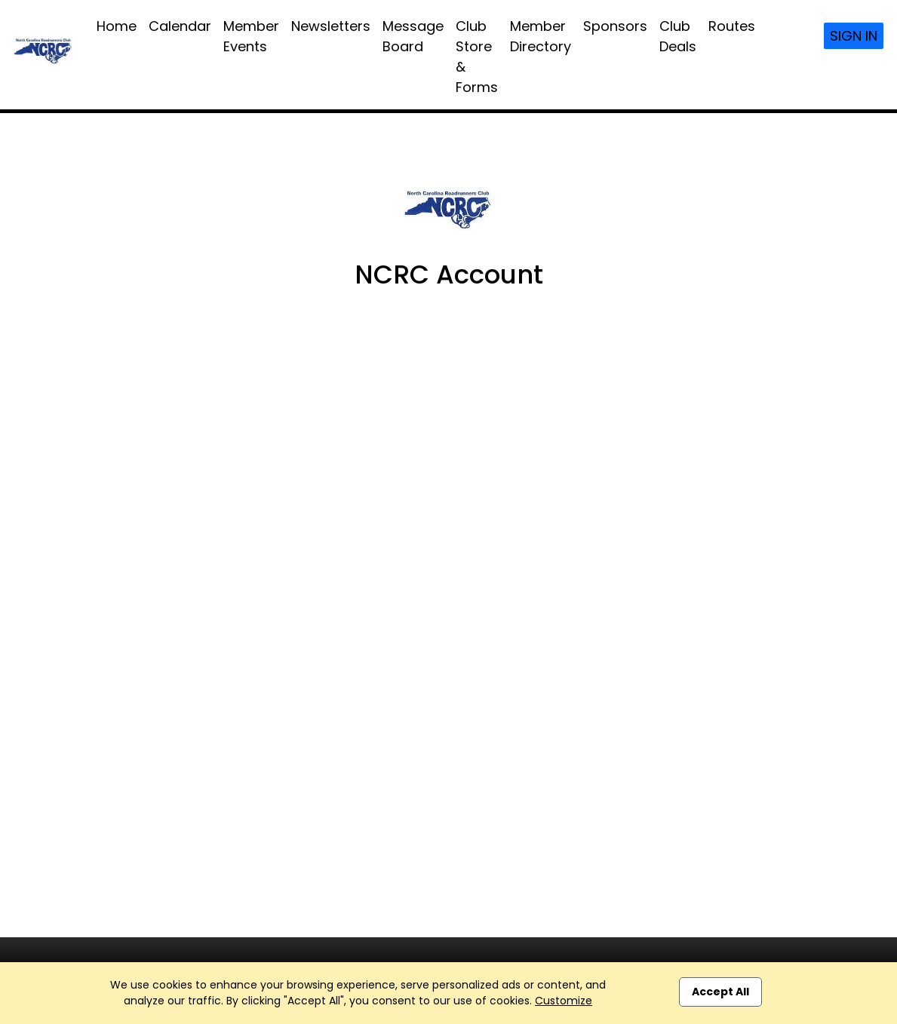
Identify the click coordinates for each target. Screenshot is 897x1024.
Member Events (251, 36)
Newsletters (330, 26)
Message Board (413, 36)
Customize (563, 1000)
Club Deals (677, 36)
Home (117, 26)
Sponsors (615, 26)
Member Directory (540, 36)
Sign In (853, 35)
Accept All (720, 991)
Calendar (180, 26)
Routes (731, 26)
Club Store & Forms (477, 57)
